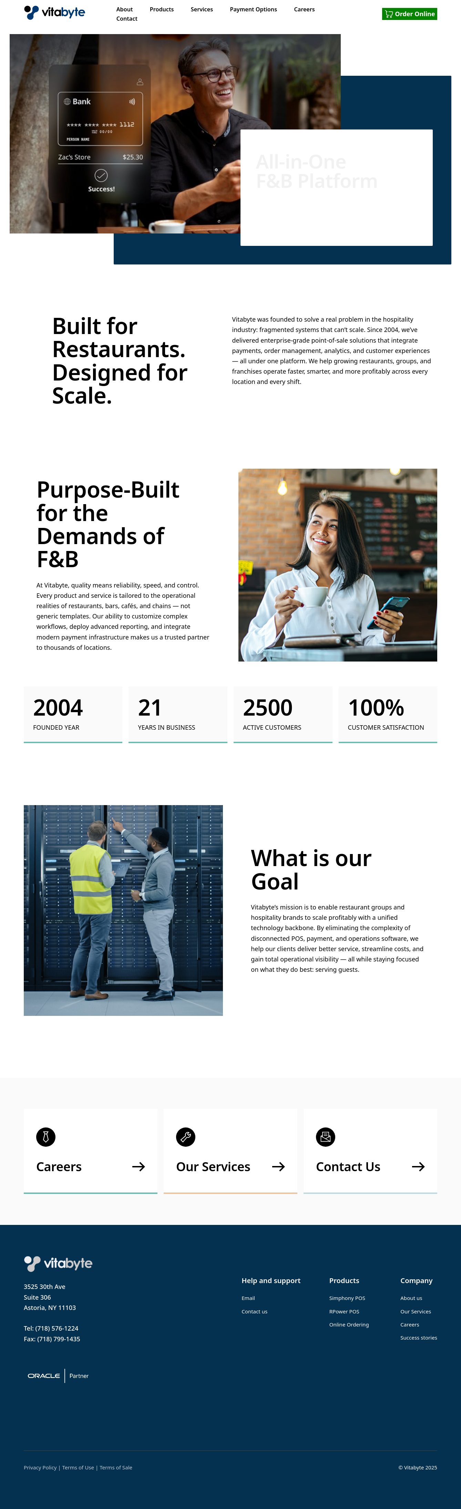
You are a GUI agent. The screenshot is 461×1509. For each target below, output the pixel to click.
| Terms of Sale (113, 1467)
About (124, 9)
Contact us (254, 1311)
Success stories (418, 1337)
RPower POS (344, 1311)
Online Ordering (349, 1324)
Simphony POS (347, 1297)
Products (162, 9)
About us (411, 1297)
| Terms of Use (76, 1467)
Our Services (415, 1311)
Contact (126, 18)
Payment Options (253, 9)
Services (202, 9)
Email (248, 1297)
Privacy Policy (40, 1467)
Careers (304, 9)
